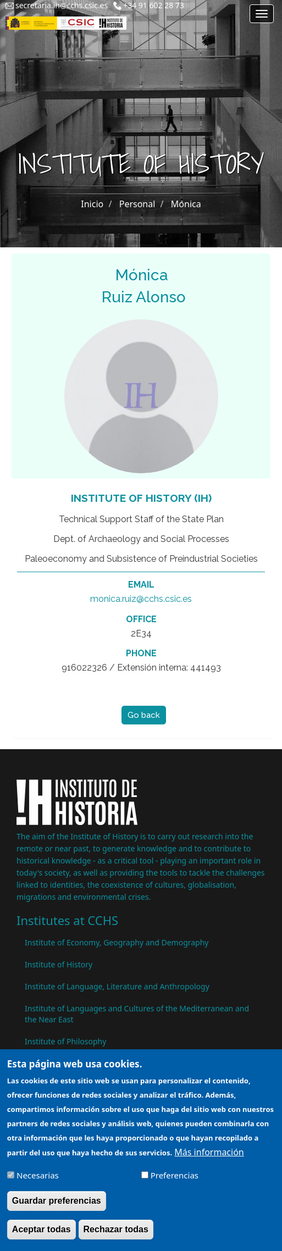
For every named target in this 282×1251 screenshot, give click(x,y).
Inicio (92, 204)
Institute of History (58, 964)
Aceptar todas (41, 1236)
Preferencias (174, 1182)
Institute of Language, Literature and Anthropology (117, 986)
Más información (209, 1159)
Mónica (186, 204)
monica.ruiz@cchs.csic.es (141, 599)
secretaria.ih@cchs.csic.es (61, 5)
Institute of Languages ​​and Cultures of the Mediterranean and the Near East (137, 1014)
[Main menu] (262, 13)
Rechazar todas (116, 1236)
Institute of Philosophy (65, 1041)
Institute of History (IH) (141, 498)
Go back (144, 715)
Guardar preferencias (56, 1208)
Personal (137, 204)
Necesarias (37, 1182)
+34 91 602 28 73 (153, 5)
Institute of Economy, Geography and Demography (117, 942)
